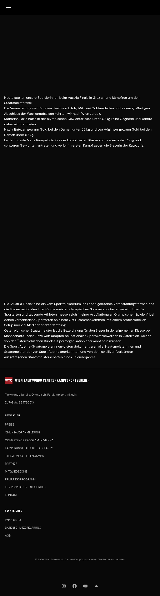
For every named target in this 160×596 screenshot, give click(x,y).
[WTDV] (47, 572)
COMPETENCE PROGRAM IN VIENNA (29, 440)
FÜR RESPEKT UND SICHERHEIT (25, 487)
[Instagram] (64, 586)
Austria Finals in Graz (84, 97)
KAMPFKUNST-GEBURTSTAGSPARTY (29, 448)
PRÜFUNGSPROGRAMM (20, 479)
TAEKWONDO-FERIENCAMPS (24, 456)
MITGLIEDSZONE (16, 471)
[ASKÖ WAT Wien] (112, 572)
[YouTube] (85, 586)
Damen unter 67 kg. (19, 135)
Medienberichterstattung (46, 325)
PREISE (9, 424)
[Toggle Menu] (8, 7)
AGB (8, 535)
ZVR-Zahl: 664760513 (19, 402)
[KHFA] (84, 572)
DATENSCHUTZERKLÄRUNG (23, 527)
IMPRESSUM (13, 520)
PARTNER (11, 463)
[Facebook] (74, 586)
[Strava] (96, 586)
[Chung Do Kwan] (94, 572)
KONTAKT (11, 495)
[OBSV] (69, 572)
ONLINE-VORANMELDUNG (22, 432)
